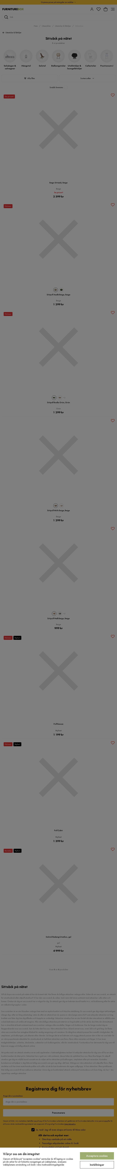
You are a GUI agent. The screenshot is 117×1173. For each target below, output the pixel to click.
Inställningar (97, 1164)
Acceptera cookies (97, 1156)
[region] (58, 1160)
